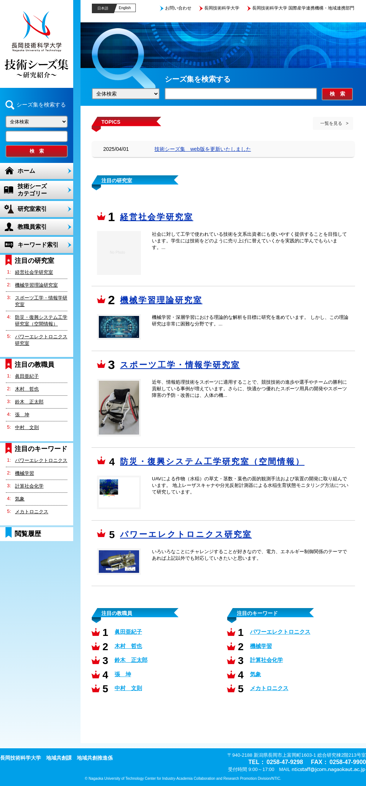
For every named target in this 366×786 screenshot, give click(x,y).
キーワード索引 (38, 245)
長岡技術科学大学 (221, 8)
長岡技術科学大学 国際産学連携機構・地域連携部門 (303, 8)
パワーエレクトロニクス (41, 460)
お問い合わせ (178, 8)
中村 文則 (27, 427)
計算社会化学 (29, 486)
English (125, 8)
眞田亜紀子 (27, 376)
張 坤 (22, 414)
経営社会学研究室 (34, 272)
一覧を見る (331, 123)
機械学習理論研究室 (36, 285)
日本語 (102, 8)
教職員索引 (32, 227)
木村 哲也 (27, 389)
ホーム (26, 171)
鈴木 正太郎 (29, 402)
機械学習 (24, 473)
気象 (20, 499)
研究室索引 (32, 209)
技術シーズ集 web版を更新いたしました (202, 149)
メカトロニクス (31, 511)
